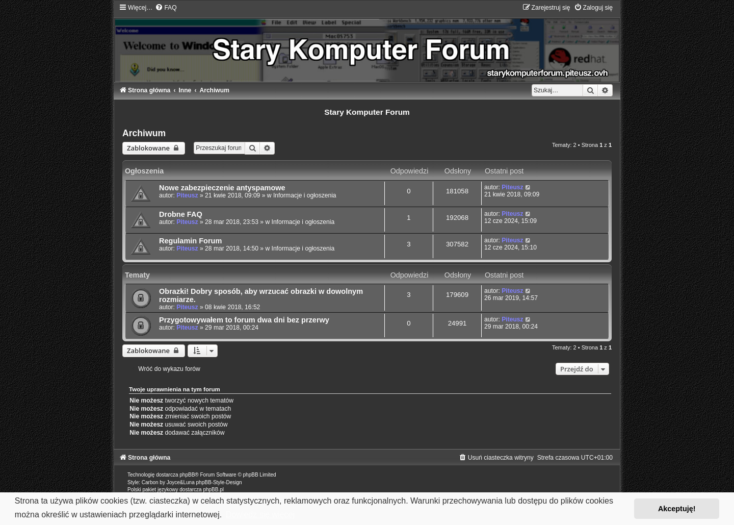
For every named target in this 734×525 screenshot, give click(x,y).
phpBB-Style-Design (219, 482)
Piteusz (187, 195)
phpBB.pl (213, 489)
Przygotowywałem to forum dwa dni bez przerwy (244, 320)
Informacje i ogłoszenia (304, 195)
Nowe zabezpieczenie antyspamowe (222, 188)
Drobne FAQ (180, 214)
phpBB (187, 475)
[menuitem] (165, 7)
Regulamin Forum (190, 241)
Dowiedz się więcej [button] (260, 514)
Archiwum (144, 133)
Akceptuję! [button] (677, 509)
